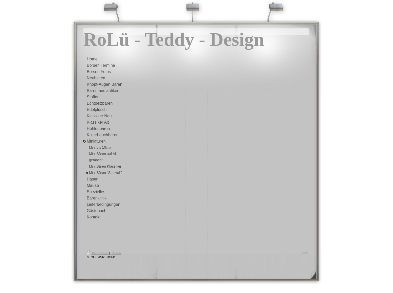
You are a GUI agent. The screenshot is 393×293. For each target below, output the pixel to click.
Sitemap (116, 253)
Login (304, 252)
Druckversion (98, 253)
